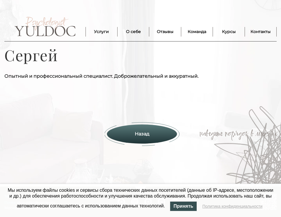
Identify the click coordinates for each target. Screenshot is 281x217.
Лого (45, 27)
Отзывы (165, 31)
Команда (197, 31)
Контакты (260, 31)
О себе (133, 31)
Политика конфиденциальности (232, 206)
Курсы (229, 31)
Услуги (101, 31)
